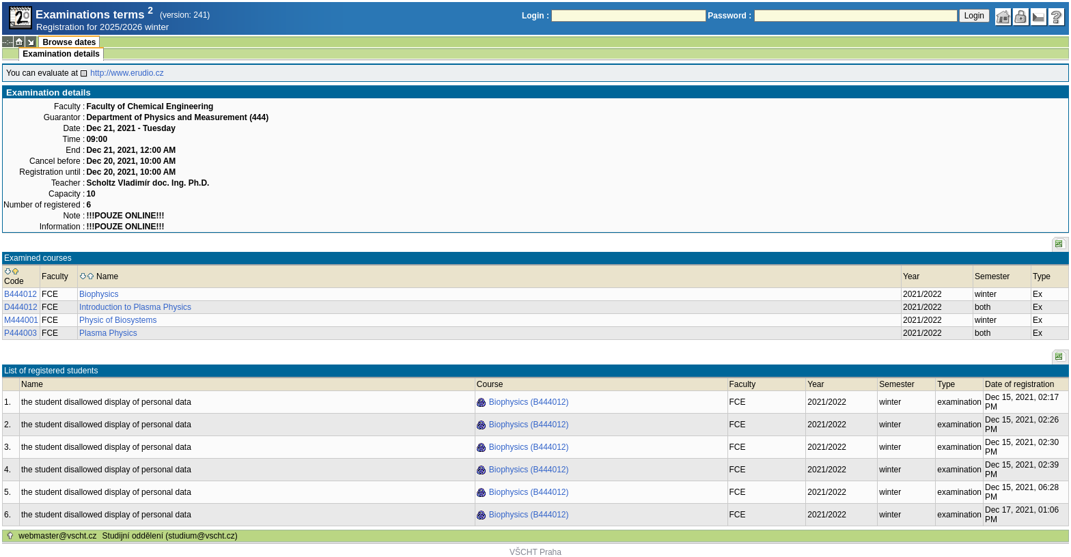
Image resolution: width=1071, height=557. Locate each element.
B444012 (20, 294)
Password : (729, 15)
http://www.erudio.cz (126, 73)
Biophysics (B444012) (529, 402)
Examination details (61, 54)
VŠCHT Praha (535, 552)
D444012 (21, 307)
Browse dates (69, 42)
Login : (535, 15)
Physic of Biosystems (117, 320)
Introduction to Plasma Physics (135, 307)
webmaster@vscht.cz (57, 536)
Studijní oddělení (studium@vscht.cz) (170, 536)
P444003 (20, 333)
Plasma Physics (108, 333)
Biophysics (98, 294)
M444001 (21, 320)
